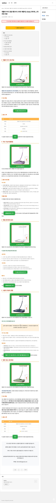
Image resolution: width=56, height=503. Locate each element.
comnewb (11, 500)
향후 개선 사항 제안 (8, 51)
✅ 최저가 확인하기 (20, 75)
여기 (15, 137)
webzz (4, 3)
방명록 (15, 3)
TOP (54, 499)
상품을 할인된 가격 (9, 213)
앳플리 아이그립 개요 (8, 35)
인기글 (47, 15)
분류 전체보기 (45, 8)
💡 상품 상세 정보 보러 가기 (20, 111)
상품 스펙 (7, 38)
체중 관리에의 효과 (8, 46)
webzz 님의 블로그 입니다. (8, 482)
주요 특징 (7, 36)
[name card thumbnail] (35, 481)
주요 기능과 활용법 (8, 41)
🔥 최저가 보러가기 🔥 (20, 28)
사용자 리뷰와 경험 (8, 49)
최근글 (43, 15)
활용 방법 (7, 44)
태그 (12, 3)
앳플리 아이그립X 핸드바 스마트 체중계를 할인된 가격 (17, 355)
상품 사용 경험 (8, 42)
